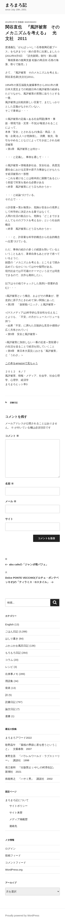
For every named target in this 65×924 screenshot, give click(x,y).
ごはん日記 (11, 631)
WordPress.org (14, 869)
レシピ (9, 666)
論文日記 (10, 709)
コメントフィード (15, 862)
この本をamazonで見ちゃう (21, 363)
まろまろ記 (16, 5)
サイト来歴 (15, 812)
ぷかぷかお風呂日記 (17, 645)
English (9, 624)
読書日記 (14, 403)
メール (10, 501)
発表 (7, 687)
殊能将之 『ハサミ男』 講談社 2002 (29, 778)
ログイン (10, 848)
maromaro (30, 22)
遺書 (7, 716)
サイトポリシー (18, 805)
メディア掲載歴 (18, 819)
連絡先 (13, 826)
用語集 (9, 681)
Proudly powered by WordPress (22, 915)
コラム (9, 659)
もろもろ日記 (13, 652)
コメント (12, 435)
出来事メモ (11, 673)
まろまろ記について (17, 800)
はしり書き (11, 638)
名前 (9, 483)
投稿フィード (13, 855)
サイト (9, 518)
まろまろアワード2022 (18, 737)
